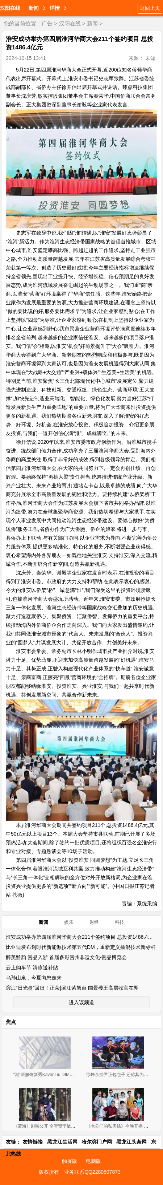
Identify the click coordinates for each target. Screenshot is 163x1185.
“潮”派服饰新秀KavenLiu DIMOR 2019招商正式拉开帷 (65, 1074)
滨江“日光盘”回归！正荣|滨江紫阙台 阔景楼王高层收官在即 (72, 988)
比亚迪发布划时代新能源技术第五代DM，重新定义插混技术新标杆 (81, 947)
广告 (47, 23)
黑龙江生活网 (62, 1142)
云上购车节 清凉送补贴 (32, 967)
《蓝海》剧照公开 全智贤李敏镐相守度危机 (55, 1126)
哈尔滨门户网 (97, 1142)
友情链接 (32, 1142)
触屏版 (69, 1161)
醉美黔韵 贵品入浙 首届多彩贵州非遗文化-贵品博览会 (66, 957)
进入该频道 (81, 1002)
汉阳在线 (10, 8)
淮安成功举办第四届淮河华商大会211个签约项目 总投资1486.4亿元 (82, 937)
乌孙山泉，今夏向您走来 (34, 978)
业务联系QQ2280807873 (92, 1172)
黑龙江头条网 (131, 1142)
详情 (55, 8)
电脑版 (93, 1161)
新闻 (34, 8)
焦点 (11, 1022)
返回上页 (150, 8)
